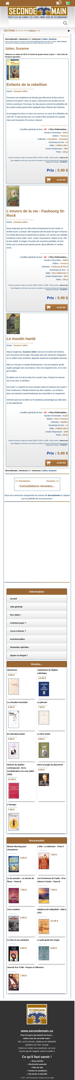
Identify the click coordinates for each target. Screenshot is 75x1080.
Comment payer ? (18, 623)
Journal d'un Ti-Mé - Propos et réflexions (25, 967)
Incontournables (17, 639)
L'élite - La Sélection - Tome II (50, 846)
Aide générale (16, 607)
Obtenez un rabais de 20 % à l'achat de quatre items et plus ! (30, 54)
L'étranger (11, 804)
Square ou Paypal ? (19, 655)
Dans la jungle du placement (50, 765)
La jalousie (42, 702)
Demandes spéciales (19, 647)
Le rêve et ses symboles (18, 940)
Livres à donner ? (18, 631)
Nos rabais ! (15, 615)
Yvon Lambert (13, 909)
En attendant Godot (16, 734)
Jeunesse (23, 39)
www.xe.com (64, 157)
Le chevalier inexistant (17, 702)
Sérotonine (12, 670)
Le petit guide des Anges (48, 940)
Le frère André (43, 734)
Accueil (13, 599)
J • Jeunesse (35, 39)
